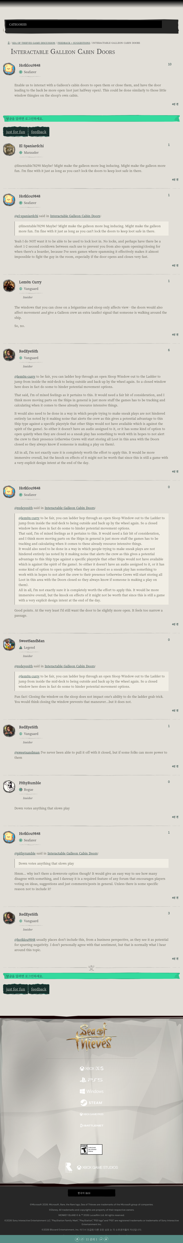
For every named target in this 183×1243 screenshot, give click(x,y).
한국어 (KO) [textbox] (84, 1193)
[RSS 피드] (5, 42)
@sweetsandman (27, 752)
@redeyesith (23, 508)
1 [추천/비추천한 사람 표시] (169, 144)
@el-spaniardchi (26, 216)
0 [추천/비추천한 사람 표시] (169, 487)
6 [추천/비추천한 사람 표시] (169, 350)
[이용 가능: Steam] (91, 1103)
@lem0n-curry (24, 376)
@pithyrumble (25, 853)
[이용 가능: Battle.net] (91, 1126)
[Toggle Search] (12, 30)
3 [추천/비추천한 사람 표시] (169, 913)
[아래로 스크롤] (101, 1239)
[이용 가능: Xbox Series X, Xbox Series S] (91, 1069)
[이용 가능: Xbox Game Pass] (91, 1114)
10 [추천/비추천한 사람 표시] (169, 64)
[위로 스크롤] (82, 1239)
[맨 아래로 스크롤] (106, 1239)
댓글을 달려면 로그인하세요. (24, 118)
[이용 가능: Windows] (91, 1092)
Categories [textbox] (18, 24)
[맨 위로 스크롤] (77, 1239)
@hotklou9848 (24, 939)
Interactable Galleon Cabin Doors (75, 216)
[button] (84, 24)
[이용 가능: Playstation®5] (91, 1080)
